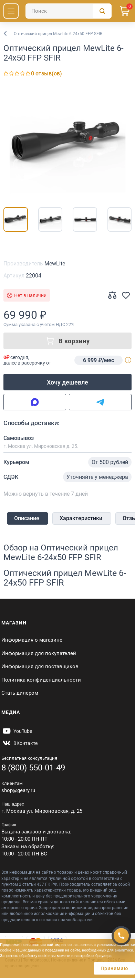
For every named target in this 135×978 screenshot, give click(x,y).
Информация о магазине (31, 640)
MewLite (54, 263)
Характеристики (81, 518)
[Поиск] (68, 11)
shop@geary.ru (18, 790)
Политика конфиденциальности (41, 680)
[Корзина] (125, 11)
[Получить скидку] (121, 935)
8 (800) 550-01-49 (33, 767)
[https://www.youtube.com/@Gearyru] (16, 731)
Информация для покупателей (38, 653)
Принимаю (114, 968)
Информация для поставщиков (40, 666)
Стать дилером (19, 693)
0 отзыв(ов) (46, 73)
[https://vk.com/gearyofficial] (19, 743)
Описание (26, 518)
